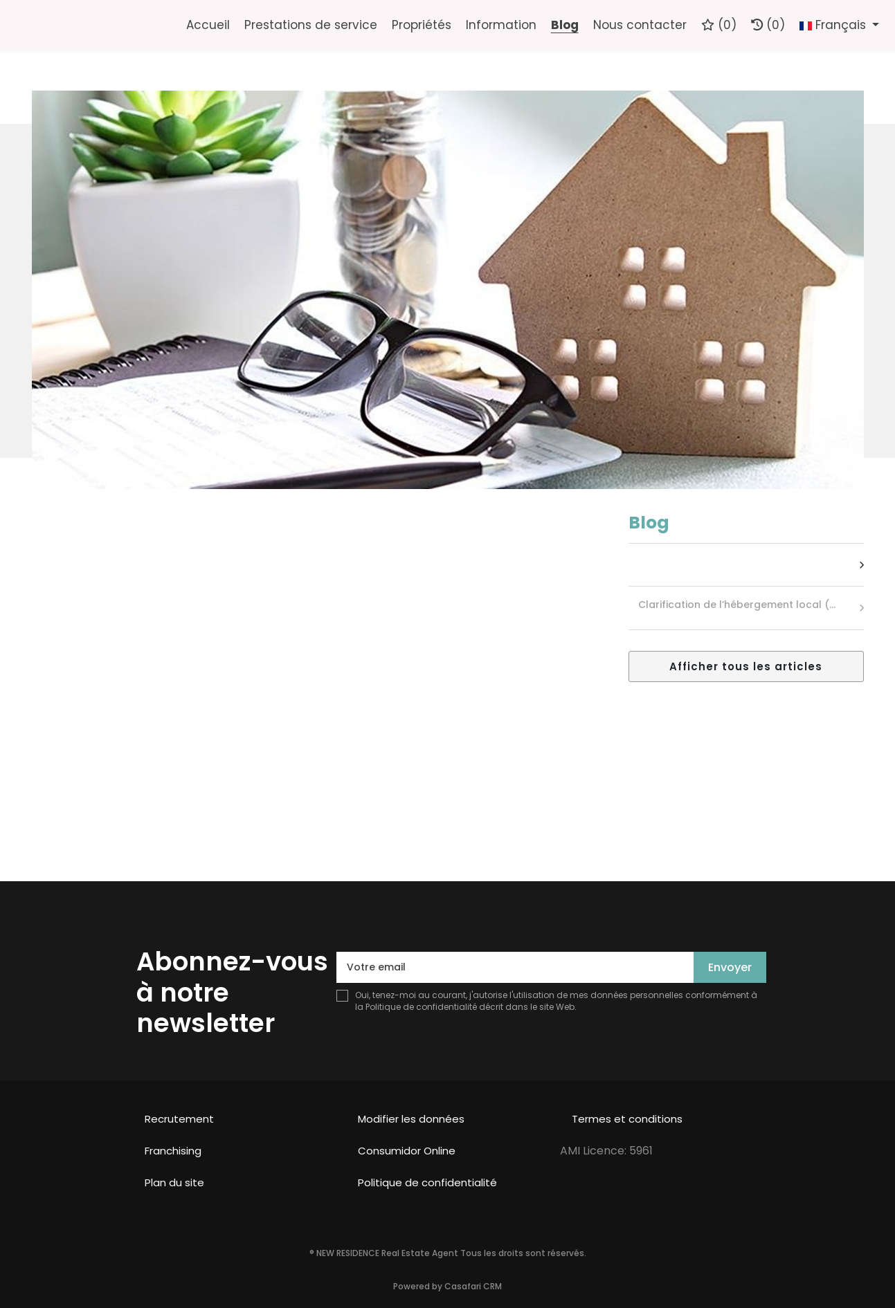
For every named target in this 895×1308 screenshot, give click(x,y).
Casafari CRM (473, 1286)
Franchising (173, 1150)
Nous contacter (640, 25)
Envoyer (730, 967)
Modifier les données (411, 1119)
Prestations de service (310, 25)
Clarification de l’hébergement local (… (736, 604)
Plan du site (174, 1182)
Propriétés (421, 25)
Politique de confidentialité (421, 1007)
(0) (768, 25)
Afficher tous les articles (745, 666)
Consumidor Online (406, 1150)
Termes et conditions (627, 1119)
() (718, 25)
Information (501, 25)
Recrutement (179, 1119)
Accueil (208, 25)
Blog (565, 25)
